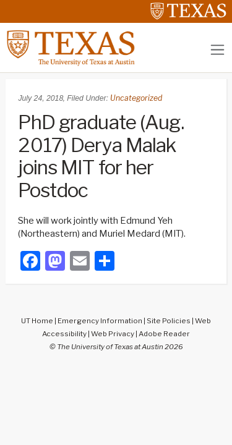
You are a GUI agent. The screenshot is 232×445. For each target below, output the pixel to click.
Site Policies (169, 320)
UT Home (37, 320)
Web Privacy (112, 333)
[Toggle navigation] (217, 50)
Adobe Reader (164, 333)
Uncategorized (136, 98)
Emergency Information (100, 320)
